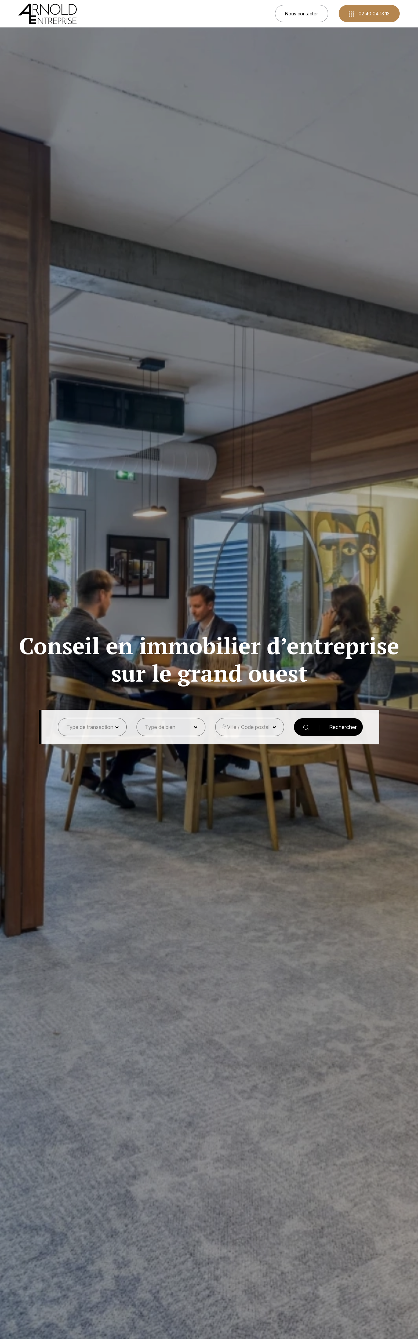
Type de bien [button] (160, 727)
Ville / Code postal (248, 727)
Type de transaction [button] (89, 727)
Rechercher (330, 727)
